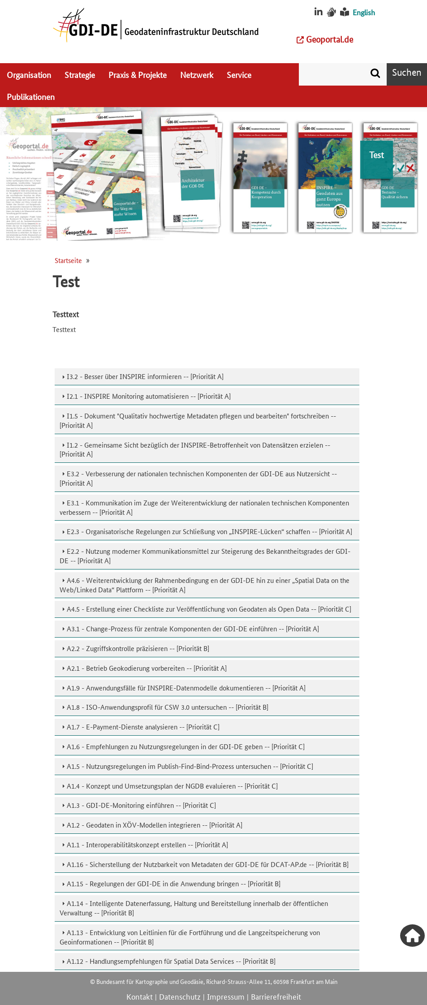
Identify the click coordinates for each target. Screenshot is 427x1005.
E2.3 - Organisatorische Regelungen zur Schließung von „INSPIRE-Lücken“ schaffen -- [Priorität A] (209, 531)
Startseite (68, 260)
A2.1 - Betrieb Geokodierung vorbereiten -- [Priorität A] (147, 668)
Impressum (226, 996)
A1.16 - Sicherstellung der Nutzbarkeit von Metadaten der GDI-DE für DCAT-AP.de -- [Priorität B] (208, 864)
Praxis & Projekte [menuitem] (137, 74)
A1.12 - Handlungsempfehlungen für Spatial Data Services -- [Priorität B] (171, 961)
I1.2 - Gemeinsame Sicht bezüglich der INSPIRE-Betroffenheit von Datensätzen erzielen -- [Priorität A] (195, 449)
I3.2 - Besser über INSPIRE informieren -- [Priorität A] (145, 376)
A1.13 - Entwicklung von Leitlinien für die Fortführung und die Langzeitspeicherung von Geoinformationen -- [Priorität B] (190, 936)
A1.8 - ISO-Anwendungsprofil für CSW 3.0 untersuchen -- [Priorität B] (167, 707)
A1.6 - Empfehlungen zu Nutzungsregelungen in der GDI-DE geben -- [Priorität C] (186, 746)
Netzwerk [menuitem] (196, 74)
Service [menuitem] (239, 74)
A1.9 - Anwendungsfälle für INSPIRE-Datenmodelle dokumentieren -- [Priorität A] (186, 687)
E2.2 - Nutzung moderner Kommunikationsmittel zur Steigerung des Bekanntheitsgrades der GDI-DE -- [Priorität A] (205, 555)
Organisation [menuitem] (29, 74)
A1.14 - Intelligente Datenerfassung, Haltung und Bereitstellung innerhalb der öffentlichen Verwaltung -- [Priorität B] (194, 907)
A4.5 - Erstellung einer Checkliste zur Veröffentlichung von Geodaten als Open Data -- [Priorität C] (209, 608)
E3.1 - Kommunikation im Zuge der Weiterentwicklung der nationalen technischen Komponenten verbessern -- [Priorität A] (204, 507)
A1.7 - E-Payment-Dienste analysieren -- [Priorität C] (143, 726)
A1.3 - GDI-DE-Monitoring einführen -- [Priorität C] (141, 805)
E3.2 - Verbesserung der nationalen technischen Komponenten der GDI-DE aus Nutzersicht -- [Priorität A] (198, 478)
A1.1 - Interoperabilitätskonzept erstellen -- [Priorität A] (147, 844)
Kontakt (139, 996)
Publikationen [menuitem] (31, 96)
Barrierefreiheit (276, 996)
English (364, 12)
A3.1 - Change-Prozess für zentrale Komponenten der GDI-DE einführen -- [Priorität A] (193, 628)
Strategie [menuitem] (80, 74)
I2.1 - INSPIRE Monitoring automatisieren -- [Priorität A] (149, 396)
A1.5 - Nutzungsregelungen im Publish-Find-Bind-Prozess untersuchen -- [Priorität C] (190, 766)
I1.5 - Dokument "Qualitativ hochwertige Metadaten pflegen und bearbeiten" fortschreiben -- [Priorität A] (198, 420)
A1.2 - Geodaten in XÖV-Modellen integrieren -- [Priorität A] (154, 824)
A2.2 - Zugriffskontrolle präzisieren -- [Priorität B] (138, 648)
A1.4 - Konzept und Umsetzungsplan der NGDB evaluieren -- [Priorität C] (172, 785)
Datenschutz (180, 996)
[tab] (207, 376)
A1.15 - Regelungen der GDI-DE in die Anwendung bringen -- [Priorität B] (173, 883)
